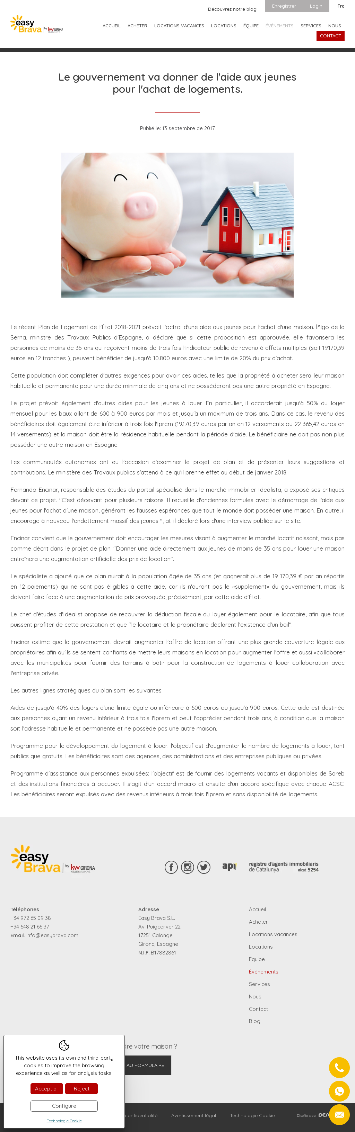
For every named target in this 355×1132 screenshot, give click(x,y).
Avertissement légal (193, 1115)
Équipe (251, 25)
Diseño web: (321, 1115)
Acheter (137, 25)
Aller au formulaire (137, 1065)
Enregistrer (284, 6)
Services (311, 25)
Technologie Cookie (252, 1115)
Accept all (47, 1088)
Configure (64, 1106)
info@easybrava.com (52, 935)
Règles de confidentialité (129, 1115)
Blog (254, 1021)
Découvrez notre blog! (233, 9)
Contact (330, 35)
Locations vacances (179, 25)
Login (316, 6)
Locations (223, 25)
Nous (334, 25)
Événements (280, 25)
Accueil (112, 25)
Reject (81, 1088)
